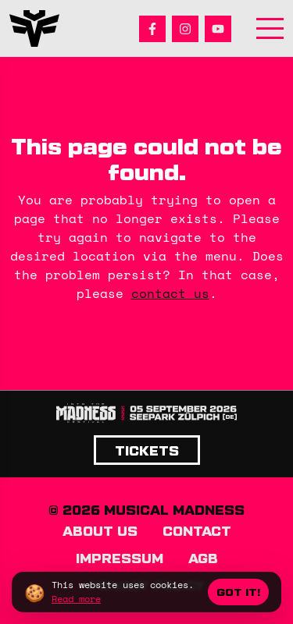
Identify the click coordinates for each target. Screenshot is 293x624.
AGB (203, 558)
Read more (76, 598)
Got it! (238, 591)
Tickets (147, 450)
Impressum (119, 558)
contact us (170, 293)
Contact (197, 530)
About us (100, 530)
